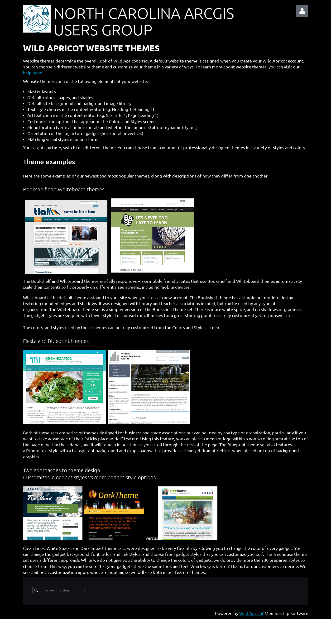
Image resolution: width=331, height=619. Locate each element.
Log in (302, 11)
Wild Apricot (251, 613)
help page (32, 72)
